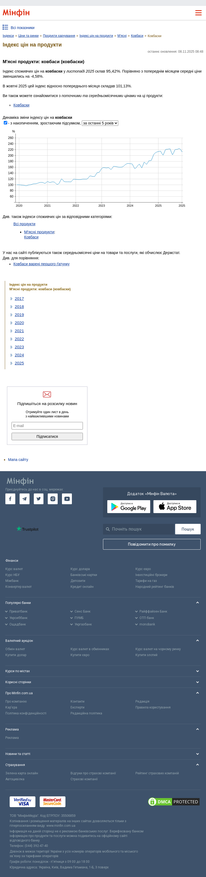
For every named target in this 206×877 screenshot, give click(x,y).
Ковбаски (21, 105)
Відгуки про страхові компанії (93, 773)
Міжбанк (12, 581)
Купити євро (80, 655)
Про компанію (16, 701)
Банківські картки (84, 575)
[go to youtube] (67, 498)
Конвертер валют (18, 587)
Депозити (78, 581)
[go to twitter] (39, 498)
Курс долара (80, 569)
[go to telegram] (25, 498)
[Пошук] (188, 529)
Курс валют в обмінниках (90, 649)
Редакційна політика (86, 713)
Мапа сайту (18, 459)
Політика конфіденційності (25, 713)
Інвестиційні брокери (151, 575)
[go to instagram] (53, 498)
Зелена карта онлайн (21, 773)
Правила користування (153, 707)
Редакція (142, 701)
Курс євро (143, 569)
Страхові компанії (84, 779)
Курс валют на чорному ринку (158, 649)
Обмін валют (15, 649)
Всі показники (23, 28)
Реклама (12, 738)
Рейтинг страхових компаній (157, 773)
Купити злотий (146, 655)
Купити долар (15, 655)
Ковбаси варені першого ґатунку (41, 264)
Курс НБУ (12, 575)
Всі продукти (24, 224)
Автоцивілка (14, 779)
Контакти (77, 701)
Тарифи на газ (146, 581)
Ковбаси (31, 237)
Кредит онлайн (82, 587)
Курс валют (14, 569)
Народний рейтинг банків (154, 587)
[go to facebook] (10, 498)
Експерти (77, 707)
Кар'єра (11, 707)
